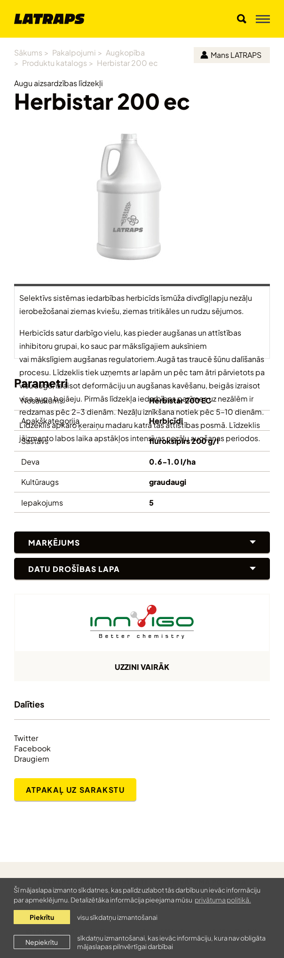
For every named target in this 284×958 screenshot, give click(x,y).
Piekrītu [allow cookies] (42, 916)
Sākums (28, 52)
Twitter (26, 738)
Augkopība (125, 52)
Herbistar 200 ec (127, 62)
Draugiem (31, 758)
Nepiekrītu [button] (41, 941)
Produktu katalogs (54, 62)
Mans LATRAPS (230, 54)
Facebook (32, 748)
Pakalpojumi (74, 52)
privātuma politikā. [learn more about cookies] (223, 899)
